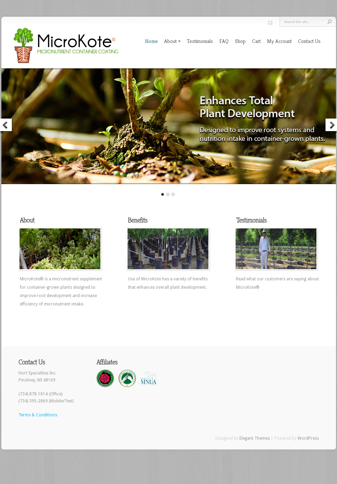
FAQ (224, 41)
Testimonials (200, 41)
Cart (256, 41)
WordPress (308, 438)
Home (151, 41)
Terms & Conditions (37, 415)
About (170, 41)
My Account (279, 41)
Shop (240, 41)
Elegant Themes (254, 438)
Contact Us (309, 41)
